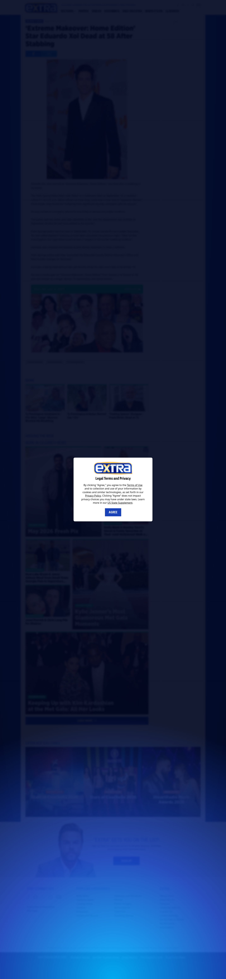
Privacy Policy (93, 495)
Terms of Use (135, 485)
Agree (113, 512)
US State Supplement (119, 502)
